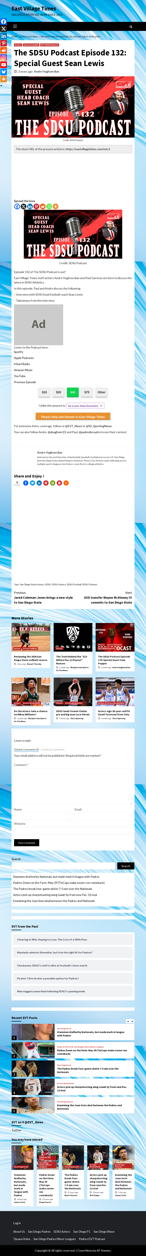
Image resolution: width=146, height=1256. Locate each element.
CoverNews (85, 1250)
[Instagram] (3, 57)
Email (78, 809)
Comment (21, 765)
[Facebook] (17, 206)
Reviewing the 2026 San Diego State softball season (30, 658)
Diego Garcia (45, 1202)
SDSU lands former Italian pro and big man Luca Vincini (72, 712)
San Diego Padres (65, 1102)
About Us (19, 1231)
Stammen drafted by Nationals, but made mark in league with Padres (56, 876)
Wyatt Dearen (70, 1195)
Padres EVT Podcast (92, 1239)
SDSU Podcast (89, 584)
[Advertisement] (73, 176)
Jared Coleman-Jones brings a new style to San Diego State (43, 597)
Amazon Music (23, 370)
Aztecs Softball (30, 648)
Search (16, 859)
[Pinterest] (36, 206)
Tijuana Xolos (21, 1239)
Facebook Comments (53, 749)
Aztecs (18, 45)
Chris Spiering (76, 718)
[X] (23, 206)
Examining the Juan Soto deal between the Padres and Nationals (54, 901)
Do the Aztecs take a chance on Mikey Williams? (30, 712)
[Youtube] (3, 64)
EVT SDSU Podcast (49, 45)
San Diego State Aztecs (32, 584)
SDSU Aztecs (59, 584)
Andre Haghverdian (46, 71)
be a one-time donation (83, 406)
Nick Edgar (95, 1195)
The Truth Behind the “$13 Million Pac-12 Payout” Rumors (71, 660)
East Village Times (33, 8)
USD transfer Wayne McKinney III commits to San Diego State (102, 597)
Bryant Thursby (34, 664)
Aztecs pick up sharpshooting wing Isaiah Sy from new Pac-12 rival (55, 895)
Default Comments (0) (26, 749)
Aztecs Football (31, 45)
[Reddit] (43, 206)
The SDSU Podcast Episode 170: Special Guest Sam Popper (114, 660)
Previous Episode (25, 382)
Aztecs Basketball (31, 703)
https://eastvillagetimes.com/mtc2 (88, 149)
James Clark (19, 1202)
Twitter (16, 1130)
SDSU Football (74, 584)
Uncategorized (64, 1029)
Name (18, 809)
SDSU (48, 584)
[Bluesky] (3, 72)
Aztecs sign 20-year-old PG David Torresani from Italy (114, 712)
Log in (17, 1223)
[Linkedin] (30, 206)
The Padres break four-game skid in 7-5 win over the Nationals (52, 888)
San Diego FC (82, 1231)
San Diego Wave (104, 1231)
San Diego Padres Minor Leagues (89, 1047)
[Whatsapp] (49, 206)
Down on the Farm (65, 1047)
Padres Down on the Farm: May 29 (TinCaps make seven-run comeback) (59, 882)
